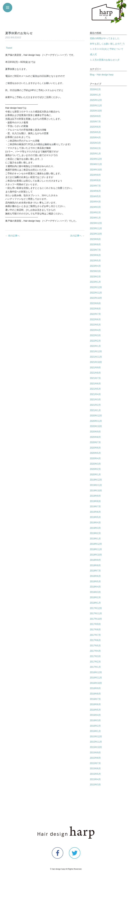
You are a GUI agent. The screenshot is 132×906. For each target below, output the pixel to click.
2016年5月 (95, 710)
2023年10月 (96, 234)
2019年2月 (95, 533)
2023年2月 (95, 276)
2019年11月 (96, 485)
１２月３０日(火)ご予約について (106, 49)
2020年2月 (95, 469)
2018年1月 (95, 603)
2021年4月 (95, 394)
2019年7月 (95, 506)
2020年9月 (95, 431)
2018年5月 (95, 581)
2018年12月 (96, 544)
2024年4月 (95, 201)
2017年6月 (95, 640)
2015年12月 (96, 736)
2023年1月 (95, 282)
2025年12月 (96, 100)
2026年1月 (95, 95)
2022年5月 (95, 324)
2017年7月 (95, 635)
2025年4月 (95, 137)
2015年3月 (95, 784)
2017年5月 (95, 645)
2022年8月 (95, 308)
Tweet (9, 48)
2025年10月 (96, 111)
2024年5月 (95, 196)
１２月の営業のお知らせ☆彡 (104, 60)
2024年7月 (95, 186)
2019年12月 (96, 480)
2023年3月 (95, 271)
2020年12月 (96, 415)
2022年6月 (95, 319)
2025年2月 (95, 148)
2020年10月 (96, 426)
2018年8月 (95, 565)
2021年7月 (95, 378)
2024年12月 (96, 159)
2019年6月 (95, 512)
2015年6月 (95, 768)
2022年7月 (95, 314)
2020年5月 (95, 453)
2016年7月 (95, 699)
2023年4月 (95, 266)
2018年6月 (95, 576)
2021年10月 (96, 362)
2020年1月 (95, 474)
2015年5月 (95, 774)
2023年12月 (96, 223)
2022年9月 (95, 303)
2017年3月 (95, 656)
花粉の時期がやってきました (104, 38)
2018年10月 (96, 555)
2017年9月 (95, 624)
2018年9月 (95, 560)
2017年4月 (95, 651)
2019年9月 (95, 496)
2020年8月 (95, 437)
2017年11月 (96, 613)
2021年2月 (95, 405)
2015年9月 (95, 752)
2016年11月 (96, 677)
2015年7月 (95, 763)
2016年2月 (95, 726)
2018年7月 (95, 570)
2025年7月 (95, 121)
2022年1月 (95, 346)
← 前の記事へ (12, 235)
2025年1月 (95, 153)
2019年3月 (95, 528)
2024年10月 (96, 169)
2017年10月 (96, 619)
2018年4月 (95, 587)
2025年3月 (95, 143)
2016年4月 (95, 715)
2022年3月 (95, 335)
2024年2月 (95, 212)
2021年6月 (95, 383)
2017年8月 (95, 629)
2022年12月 (96, 287)
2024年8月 (95, 180)
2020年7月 (95, 442)
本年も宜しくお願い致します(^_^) (107, 44)
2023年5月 (95, 260)
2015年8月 (95, 758)
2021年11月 (96, 357)
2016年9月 (95, 688)
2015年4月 (95, 779)
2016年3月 (95, 720)
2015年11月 (96, 742)
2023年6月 (95, 255)
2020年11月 (96, 421)
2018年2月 (95, 597)
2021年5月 (95, 389)
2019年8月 (95, 501)
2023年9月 (95, 239)
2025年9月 (95, 116)
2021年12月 (96, 351)
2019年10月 (96, 490)
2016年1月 (95, 731)
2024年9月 (95, 175)
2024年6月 (95, 191)
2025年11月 (96, 105)
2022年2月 (95, 341)
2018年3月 (95, 592)
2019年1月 (95, 538)
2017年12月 (96, 608)
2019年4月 (95, 522)
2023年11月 (96, 228)
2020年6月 (95, 448)
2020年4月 (95, 458)
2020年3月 (95, 464)
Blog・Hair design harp (101, 74)
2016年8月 (95, 693)
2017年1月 (95, 667)
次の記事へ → (77, 235)
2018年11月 (96, 549)
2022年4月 (95, 330)
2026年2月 (95, 89)
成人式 (93, 54)
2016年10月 (96, 683)
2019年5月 (95, 517)
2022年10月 (96, 298)
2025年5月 (95, 132)
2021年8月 (95, 373)
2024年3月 (95, 207)
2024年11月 (96, 164)
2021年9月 (95, 367)
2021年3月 (95, 399)
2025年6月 (95, 127)
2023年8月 (95, 244)
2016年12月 (96, 672)
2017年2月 (95, 661)
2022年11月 (96, 292)
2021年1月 (95, 410)
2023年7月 (95, 250)
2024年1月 (95, 218)
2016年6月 (95, 704)
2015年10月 (96, 747)
